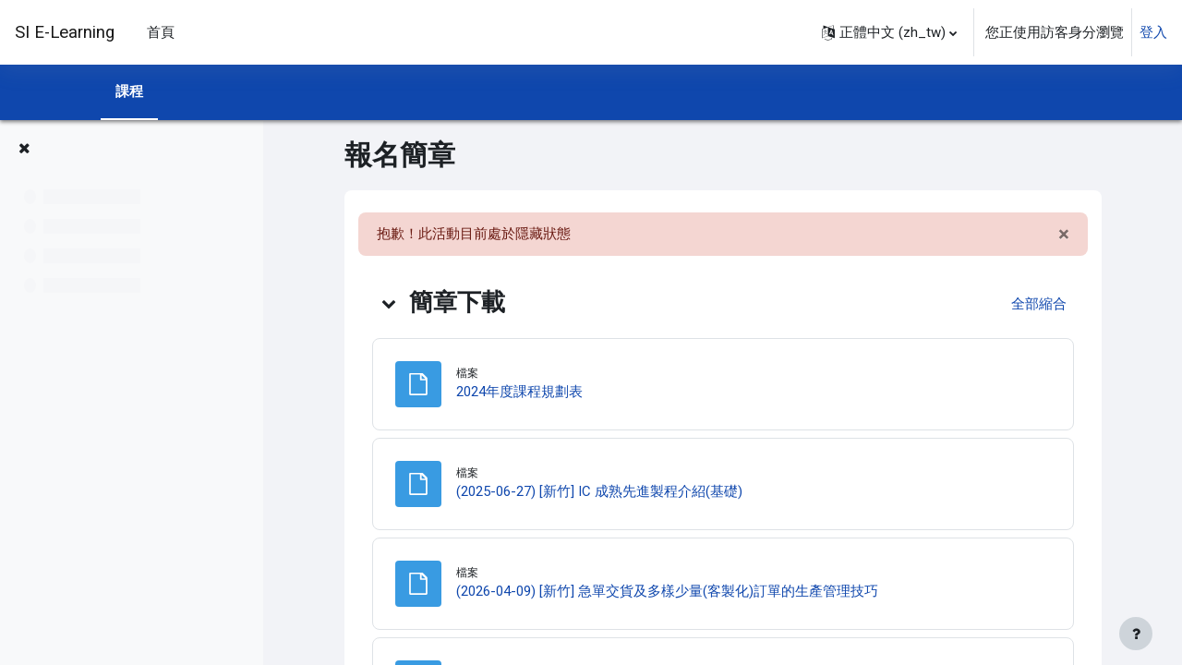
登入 (1153, 32)
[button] (889, 32)
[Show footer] (1135, 633)
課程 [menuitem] (129, 91)
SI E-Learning (65, 32)
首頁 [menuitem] (161, 32)
